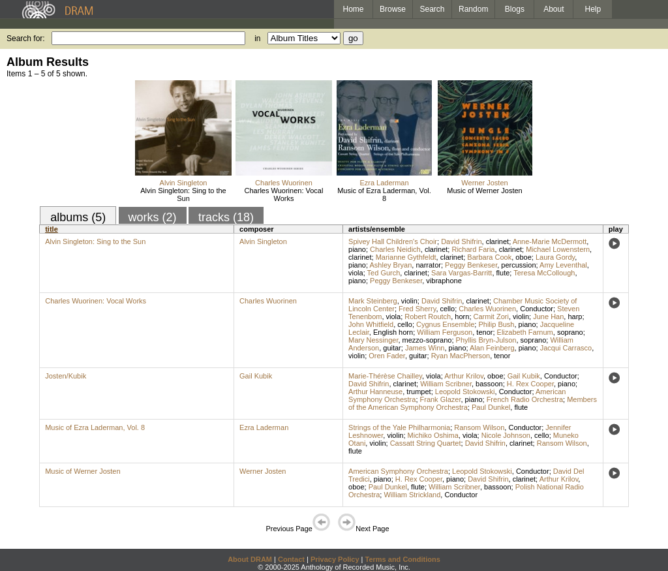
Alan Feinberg (492, 348)
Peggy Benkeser (471, 265)
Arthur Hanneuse (375, 391)
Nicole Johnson (505, 435)
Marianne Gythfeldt (406, 257)
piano (357, 249)
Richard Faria (472, 249)
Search (432, 9)
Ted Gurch (384, 273)
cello (447, 309)
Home (352, 9)
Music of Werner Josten (484, 190)
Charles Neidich (395, 249)
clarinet (497, 241)
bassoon (489, 384)
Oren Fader (387, 356)
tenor (484, 332)
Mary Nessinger (373, 340)
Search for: (26, 38)
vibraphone (443, 281)
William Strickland (412, 495)
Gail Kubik (255, 376)
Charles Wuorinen (283, 183)
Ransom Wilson (479, 427)
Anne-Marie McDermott (550, 241)
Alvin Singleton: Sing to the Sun (183, 194)
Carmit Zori (491, 316)
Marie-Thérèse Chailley (385, 376)
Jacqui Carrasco (566, 348)
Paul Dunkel (491, 407)
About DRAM (250, 559)
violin (409, 301)
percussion (518, 265)
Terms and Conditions (402, 559)
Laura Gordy (555, 257)
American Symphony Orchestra (398, 471)
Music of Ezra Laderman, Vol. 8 (384, 194)
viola (355, 273)
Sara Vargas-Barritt (461, 273)
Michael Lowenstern (558, 249)
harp (575, 316)
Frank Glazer (440, 399)
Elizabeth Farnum (525, 332)
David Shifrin (461, 241)
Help (593, 9)
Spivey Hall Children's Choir (392, 241)
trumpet (418, 391)
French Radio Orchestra (525, 399)
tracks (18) (226, 217)
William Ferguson (444, 332)
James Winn (425, 348)
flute (503, 273)
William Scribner (446, 384)
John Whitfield (370, 324)
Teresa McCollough (544, 273)
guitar (392, 348)
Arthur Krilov (463, 376)
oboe (523, 257)
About (553, 9)
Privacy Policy (335, 559)
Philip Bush (496, 324)
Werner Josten (484, 183)
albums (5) (78, 217)
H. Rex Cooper (530, 384)
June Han (548, 316)
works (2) (153, 217)
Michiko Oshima (433, 435)
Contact (291, 559)
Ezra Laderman (383, 183)
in (257, 38)
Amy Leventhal (563, 265)
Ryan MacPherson (461, 356)
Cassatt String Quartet (425, 443)
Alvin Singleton (183, 183)
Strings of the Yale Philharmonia (399, 427)
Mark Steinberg (372, 301)
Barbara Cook (489, 257)
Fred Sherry (417, 309)
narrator (428, 265)
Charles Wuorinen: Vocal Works (284, 194)
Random (473, 9)
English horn (393, 332)
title (51, 229)
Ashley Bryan (390, 265)
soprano (570, 332)
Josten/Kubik (65, 376)
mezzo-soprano (427, 340)
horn (462, 316)
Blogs (514, 9)
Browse (393, 9)
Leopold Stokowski (465, 391)
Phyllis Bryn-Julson (486, 340)
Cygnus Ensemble (445, 324)
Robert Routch (427, 316)
